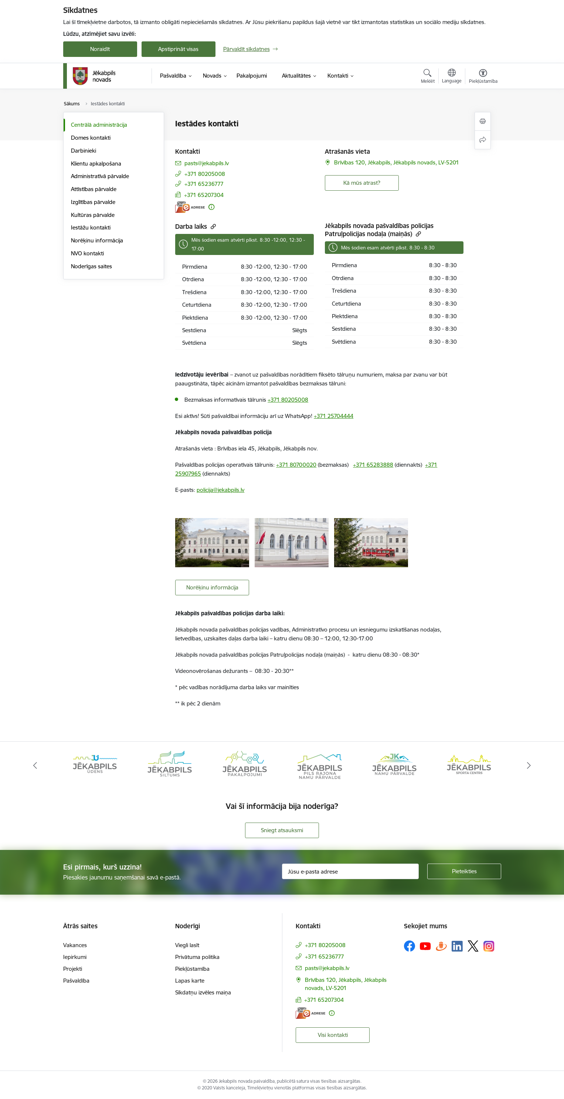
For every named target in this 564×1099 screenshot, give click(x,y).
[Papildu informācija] (211, 207)
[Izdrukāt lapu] (482, 121)
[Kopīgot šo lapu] (482, 140)
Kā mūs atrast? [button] (361, 182)
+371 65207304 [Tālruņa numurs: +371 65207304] (204, 194)
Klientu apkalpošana (96, 163)
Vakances (75, 945)
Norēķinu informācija (97, 240)
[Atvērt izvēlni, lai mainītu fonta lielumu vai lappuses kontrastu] (483, 77)
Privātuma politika (197, 956)
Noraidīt (100, 48)
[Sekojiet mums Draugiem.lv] (441, 945)
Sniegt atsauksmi (282, 830)
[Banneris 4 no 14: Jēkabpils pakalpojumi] (245, 765)
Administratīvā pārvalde (100, 176)
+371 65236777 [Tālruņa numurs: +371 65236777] (204, 183)
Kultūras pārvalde (93, 214)
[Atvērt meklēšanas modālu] (427, 77)
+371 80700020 (296, 464)
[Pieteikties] (464, 871)
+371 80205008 (288, 399)
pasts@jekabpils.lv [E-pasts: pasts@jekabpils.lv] (206, 163)
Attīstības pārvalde (93, 189)
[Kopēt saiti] (212, 226)
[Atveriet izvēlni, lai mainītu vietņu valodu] (451, 76)
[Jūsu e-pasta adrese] (350, 871)
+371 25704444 (333, 415)
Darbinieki (83, 150)
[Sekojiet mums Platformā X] (473, 946)
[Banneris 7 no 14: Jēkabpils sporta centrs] (469, 765)
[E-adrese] (190, 207)
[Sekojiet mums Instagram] (489, 946)
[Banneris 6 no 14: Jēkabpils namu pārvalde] (394, 765)
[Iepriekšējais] (35, 765)
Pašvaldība (76, 980)
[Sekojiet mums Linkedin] (457, 946)
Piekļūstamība (192, 968)
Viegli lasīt (187, 945)
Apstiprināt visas (178, 48)
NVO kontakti (87, 253)
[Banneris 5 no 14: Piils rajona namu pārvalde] (319, 765)
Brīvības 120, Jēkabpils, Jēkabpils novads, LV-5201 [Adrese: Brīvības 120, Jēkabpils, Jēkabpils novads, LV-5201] (396, 162)
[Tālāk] (529, 765)
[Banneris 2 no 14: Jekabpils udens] (95, 765)
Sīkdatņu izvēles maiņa (203, 992)
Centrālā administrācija (99, 124)
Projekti (72, 968)
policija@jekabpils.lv (220, 489)
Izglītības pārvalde (93, 201)
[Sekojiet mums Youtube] (425, 945)
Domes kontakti (91, 137)
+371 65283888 (373, 464)
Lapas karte (189, 980)
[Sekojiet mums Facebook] (409, 946)
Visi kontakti (333, 1034)
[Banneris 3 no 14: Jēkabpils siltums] (170, 765)
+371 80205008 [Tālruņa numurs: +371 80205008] (204, 173)
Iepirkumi (74, 956)
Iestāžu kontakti (91, 227)
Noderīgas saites (91, 266)
